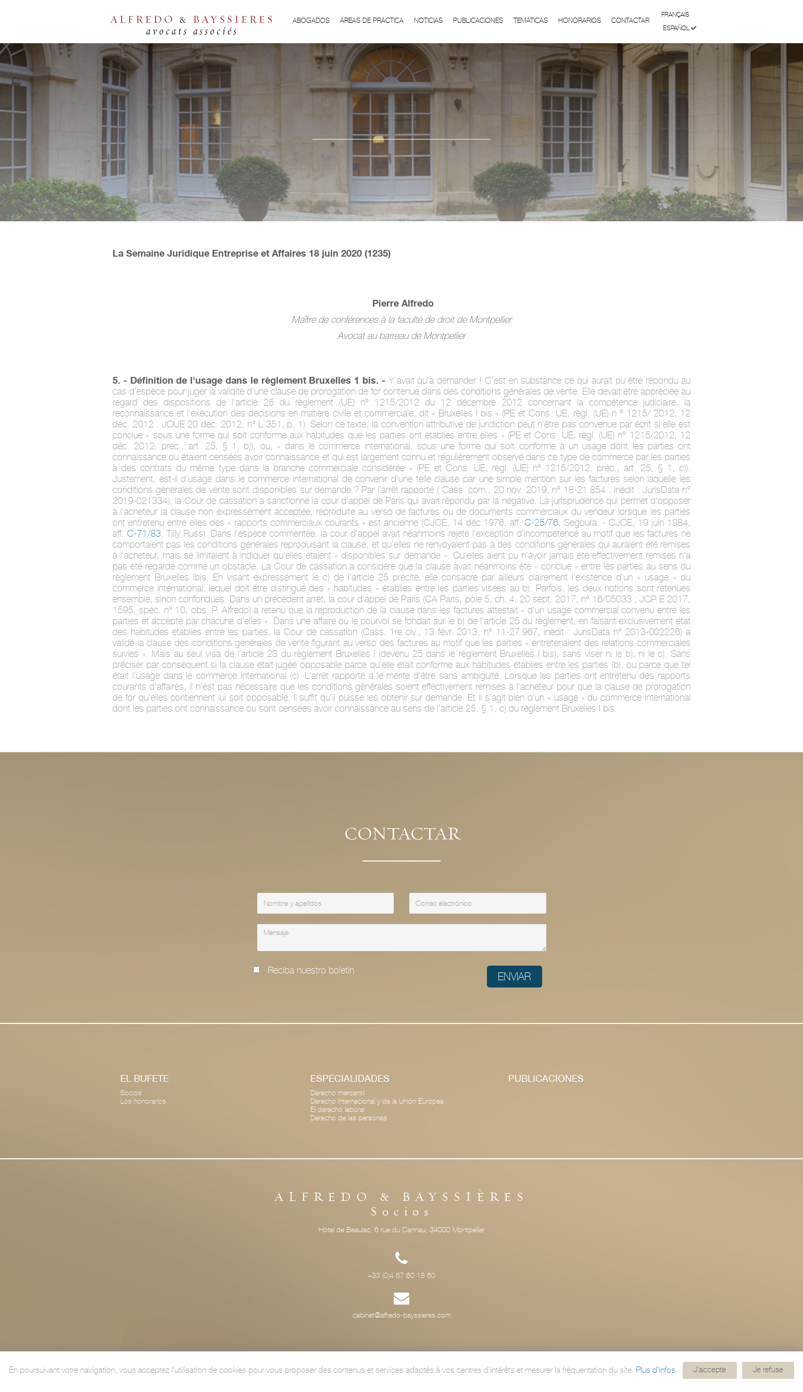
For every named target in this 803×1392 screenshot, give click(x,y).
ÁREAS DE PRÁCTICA (372, 20)
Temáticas (530, 20)
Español (680, 28)
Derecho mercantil (337, 1093)
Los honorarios (143, 1101)
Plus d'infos (655, 1370)
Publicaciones (478, 20)
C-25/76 (541, 522)
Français (679, 13)
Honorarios (579, 20)
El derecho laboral (337, 1109)
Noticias (428, 20)
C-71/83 (144, 533)
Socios (131, 1093)
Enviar (514, 976)
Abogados (311, 20)
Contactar (630, 20)
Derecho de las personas (348, 1117)
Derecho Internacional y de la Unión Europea (377, 1101)
